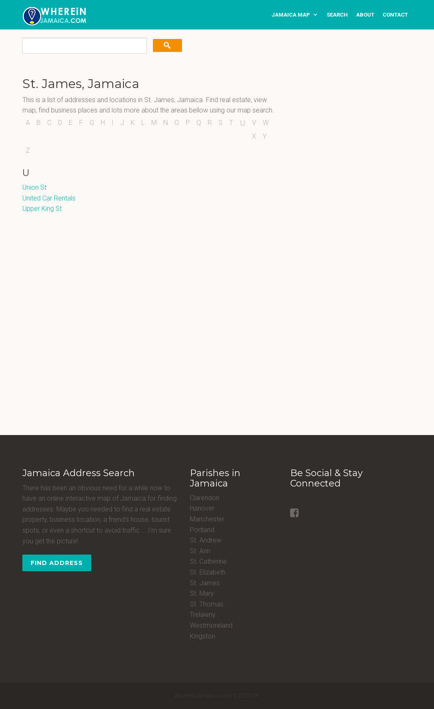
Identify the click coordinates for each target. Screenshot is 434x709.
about (365, 15)
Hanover (202, 508)
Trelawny (203, 615)
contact (395, 15)
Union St (34, 187)
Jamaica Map (291, 15)
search (337, 15)
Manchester (207, 519)
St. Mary (202, 593)
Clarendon (204, 498)
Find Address (57, 563)
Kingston (202, 636)
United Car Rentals (48, 198)
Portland (202, 530)
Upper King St (42, 209)
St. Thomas (206, 604)
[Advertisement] (342, 129)
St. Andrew (205, 540)
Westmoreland (211, 625)
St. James (205, 583)
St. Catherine (208, 561)
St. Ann (200, 551)
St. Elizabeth (207, 572)
